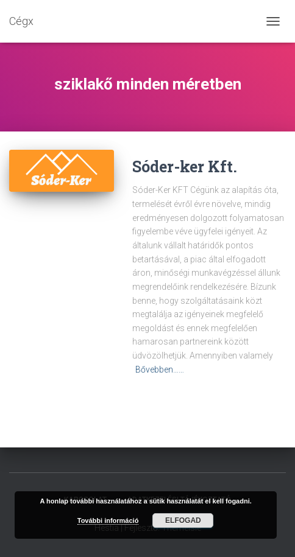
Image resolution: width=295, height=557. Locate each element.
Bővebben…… (159, 369)
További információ (108, 520)
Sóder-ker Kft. (184, 166)
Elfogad (183, 520)
